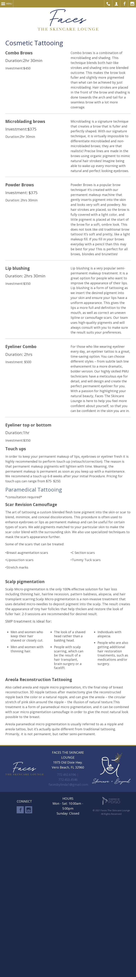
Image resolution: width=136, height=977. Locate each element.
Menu (9, 3)
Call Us (108, 3)
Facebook (124, 3)
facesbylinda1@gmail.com (68, 784)
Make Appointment (116, 3)
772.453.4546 (67, 779)
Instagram (28, 809)
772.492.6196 (66, 774)
